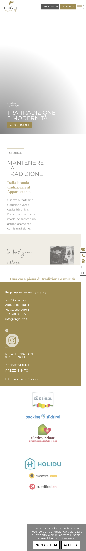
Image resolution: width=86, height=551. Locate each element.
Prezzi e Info (16, 370)
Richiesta (68, 6)
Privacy (22, 379)
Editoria (10, 379)
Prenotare (50, 6)
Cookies (33, 379)
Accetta (70, 545)
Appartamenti (19, 124)
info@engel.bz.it (16, 319)
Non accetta (46, 545)
